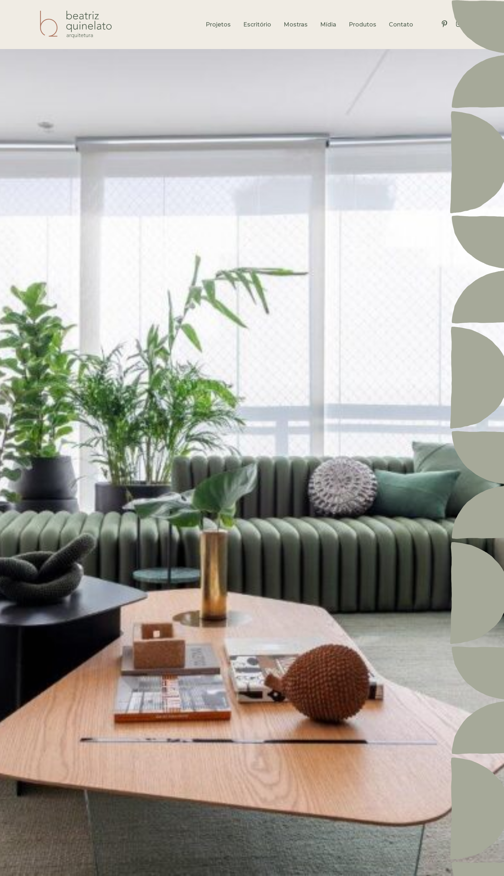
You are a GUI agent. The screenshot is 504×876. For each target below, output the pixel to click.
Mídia (328, 24)
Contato (401, 24)
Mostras (296, 24)
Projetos (218, 24)
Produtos (362, 24)
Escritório (257, 24)
